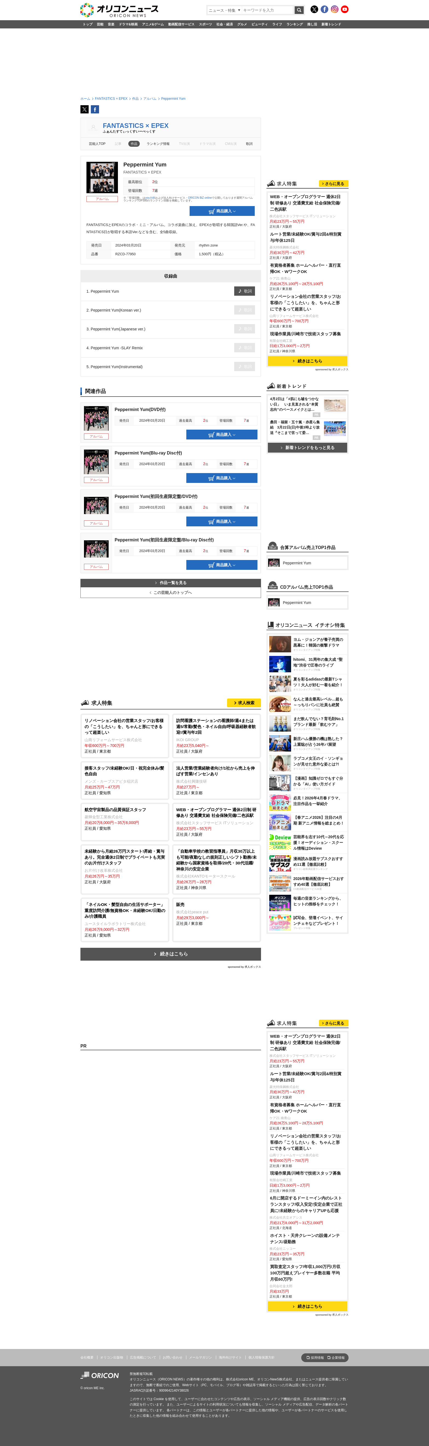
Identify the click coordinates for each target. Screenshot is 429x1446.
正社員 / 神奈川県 (216, 869)
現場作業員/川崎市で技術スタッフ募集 (305, 334)
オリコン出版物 (111, 1357)
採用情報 (317, 1358)
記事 (118, 144)
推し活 (312, 24)
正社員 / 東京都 (125, 735)
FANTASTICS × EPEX (136, 125)
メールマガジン (200, 1357)
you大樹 (150, 197)
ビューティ (259, 24)
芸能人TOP (97, 144)
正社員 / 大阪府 (216, 735)
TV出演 (184, 144)
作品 (134, 144)
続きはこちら (174, 954)
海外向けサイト (230, 1357)
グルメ (242, 24)
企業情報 (338, 1358)
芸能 (100, 24)
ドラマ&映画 (128, 24)
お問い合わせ (172, 1357)
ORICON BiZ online (200, 197)
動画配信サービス (181, 24)
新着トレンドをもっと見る (308, 447)
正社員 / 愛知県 (125, 780)
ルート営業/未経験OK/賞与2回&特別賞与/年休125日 (305, 237)
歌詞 (249, 144)
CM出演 (231, 144)
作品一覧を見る (171, 583)
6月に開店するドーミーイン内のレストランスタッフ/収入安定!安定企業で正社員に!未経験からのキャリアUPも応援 (306, 1204)
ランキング (294, 24)
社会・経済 (224, 24)
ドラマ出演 (207, 144)
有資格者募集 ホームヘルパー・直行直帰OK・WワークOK (305, 268)
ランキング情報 (158, 144)
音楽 (111, 24)
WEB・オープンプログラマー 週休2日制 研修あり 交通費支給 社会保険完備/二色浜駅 (305, 203)
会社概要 (87, 1357)
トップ (87, 24)
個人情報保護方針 (261, 1357)
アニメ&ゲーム (153, 24)
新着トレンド (331, 24)
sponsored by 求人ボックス (244, 966)
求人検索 (246, 702)
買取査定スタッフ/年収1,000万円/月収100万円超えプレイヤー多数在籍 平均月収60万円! (305, 1272)
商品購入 (222, 211)
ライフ (277, 24)
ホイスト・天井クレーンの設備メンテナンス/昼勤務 (305, 1238)
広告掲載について (143, 1357)
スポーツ (205, 24)
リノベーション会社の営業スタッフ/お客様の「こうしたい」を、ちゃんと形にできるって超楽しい (305, 302)
